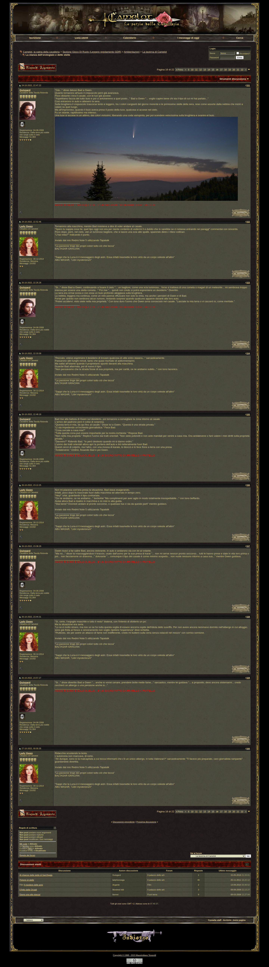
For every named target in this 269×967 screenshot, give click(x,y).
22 (242, 70)
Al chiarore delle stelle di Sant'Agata (35, 875)
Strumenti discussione (232, 79)
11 (196, 70)
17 (221, 70)
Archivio (227, 920)
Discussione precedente (124, 822)
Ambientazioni (132, 51)
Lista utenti (81, 37)
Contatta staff (214, 920)
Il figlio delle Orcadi (28, 890)
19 (229, 70)
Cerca (239, 37)
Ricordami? (243, 53)
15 (213, 70)
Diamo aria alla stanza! (29, 894)
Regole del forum (27, 855)
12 (200, 70)
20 (234, 70)
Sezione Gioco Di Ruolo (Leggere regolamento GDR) (92, 51)
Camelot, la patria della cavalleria (41, 51)
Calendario (129, 37)
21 (238, 70)
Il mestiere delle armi (33, 885)
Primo (179, 70)
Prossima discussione (146, 822)
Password (214, 57)
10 (192, 70)
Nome (212, 53)
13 (205, 70)
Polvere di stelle (26, 880)
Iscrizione (35, 37)
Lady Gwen (26, 226)
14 (209, 70)
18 (225, 70)
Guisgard (24, 90)
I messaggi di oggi (188, 37)
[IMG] (30, 848)
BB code (23, 844)
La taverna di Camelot (154, 51)
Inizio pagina (239, 920)
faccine (25, 846)
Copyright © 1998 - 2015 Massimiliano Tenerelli (134, 955)
